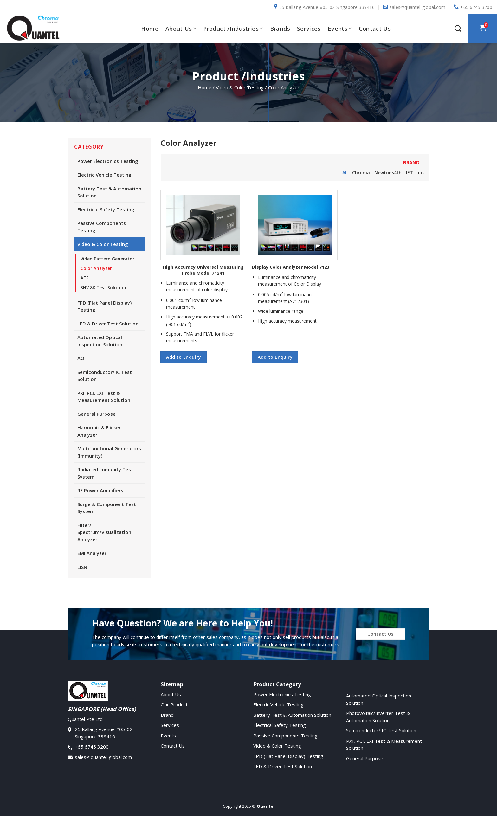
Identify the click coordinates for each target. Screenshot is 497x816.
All (345, 173)
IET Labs (415, 173)
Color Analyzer (96, 268)
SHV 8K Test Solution (103, 288)
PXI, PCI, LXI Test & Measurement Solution (103, 396)
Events (340, 28)
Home (149, 28)
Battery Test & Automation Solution (109, 192)
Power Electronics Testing (107, 161)
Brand (167, 715)
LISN (82, 567)
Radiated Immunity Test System (105, 473)
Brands (280, 28)
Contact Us (375, 28)
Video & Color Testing (102, 244)
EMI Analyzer (91, 553)
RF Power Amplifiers (100, 490)
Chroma (361, 173)
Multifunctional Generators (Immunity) (109, 452)
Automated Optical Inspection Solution (99, 341)
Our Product (174, 704)
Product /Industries (233, 28)
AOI (81, 358)
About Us (180, 28)
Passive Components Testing (101, 227)
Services (309, 28)
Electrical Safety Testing (105, 209)
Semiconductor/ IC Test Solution (104, 375)
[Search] (458, 28)
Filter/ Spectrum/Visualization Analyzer (104, 532)
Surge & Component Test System (106, 508)
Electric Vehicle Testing (104, 174)
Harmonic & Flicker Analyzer (99, 431)
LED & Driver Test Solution (108, 323)
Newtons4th (388, 173)
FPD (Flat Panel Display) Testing (104, 306)
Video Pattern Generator (107, 259)
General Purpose (96, 414)
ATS (85, 278)
